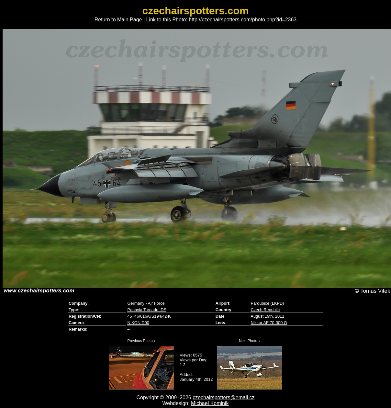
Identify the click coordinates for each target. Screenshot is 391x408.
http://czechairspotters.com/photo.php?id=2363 (242, 19)
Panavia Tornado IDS (146, 309)
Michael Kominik (210, 403)
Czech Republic (265, 309)
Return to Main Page (118, 19)
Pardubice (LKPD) (267, 303)
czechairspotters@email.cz (223, 397)
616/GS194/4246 (156, 316)
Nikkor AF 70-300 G (269, 322)
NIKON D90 (138, 322)
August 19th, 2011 (267, 316)
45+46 (133, 316)
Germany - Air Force (145, 303)
